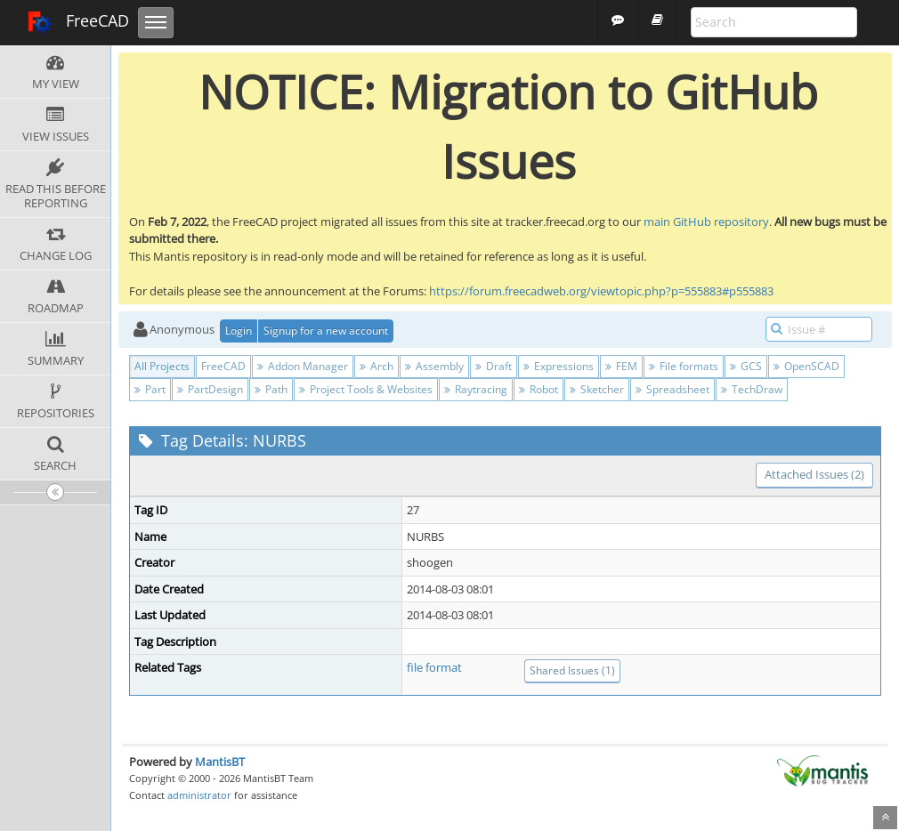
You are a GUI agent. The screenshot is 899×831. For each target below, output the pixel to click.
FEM (621, 366)
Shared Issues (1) (572, 670)
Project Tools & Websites (366, 389)
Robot (538, 389)
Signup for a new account (325, 330)
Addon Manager (302, 366)
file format (434, 667)
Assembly (434, 366)
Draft (493, 366)
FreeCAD (78, 22)
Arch (376, 366)
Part (150, 389)
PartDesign (210, 389)
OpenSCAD (806, 366)
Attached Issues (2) (814, 474)
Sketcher (597, 389)
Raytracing (475, 389)
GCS (746, 366)
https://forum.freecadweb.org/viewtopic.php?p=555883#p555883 (601, 291)
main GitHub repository (706, 222)
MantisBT (220, 762)
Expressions (558, 366)
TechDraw (751, 389)
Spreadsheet (672, 389)
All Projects (162, 366)
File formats (683, 366)
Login (238, 330)
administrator (199, 795)
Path (271, 389)
